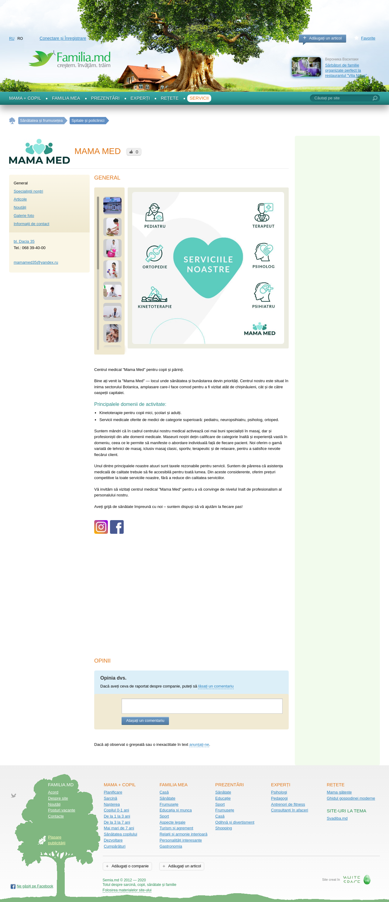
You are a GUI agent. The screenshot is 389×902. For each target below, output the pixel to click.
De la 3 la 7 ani (117, 822)
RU (11, 38)
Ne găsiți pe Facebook (35, 886)
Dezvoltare (113, 840)
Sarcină (110, 798)
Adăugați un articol (325, 38)
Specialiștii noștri (28, 191)
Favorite (368, 38)
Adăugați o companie (130, 866)
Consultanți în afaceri (289, 810)
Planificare (113, 792)
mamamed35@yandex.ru (36, 262)
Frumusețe (169, 804)
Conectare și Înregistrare (63, 38)
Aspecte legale (172, 822)
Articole (20, 199)
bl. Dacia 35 (24, 241)
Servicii (199, 98)
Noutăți (20, 207)
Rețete (170, 98)
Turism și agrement (176, 828)
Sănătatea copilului (120, 834)
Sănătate (167, 798)
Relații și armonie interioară (184, 834)
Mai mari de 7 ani (119, 828)
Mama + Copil (25, 98)
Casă (164, 792)
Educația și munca (176, 810)
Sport (164, 816)
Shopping (223, 828)
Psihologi (279, 792)
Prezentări (105, 98)
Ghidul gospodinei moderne (351, 798)
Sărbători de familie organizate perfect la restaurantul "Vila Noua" (346, 70)
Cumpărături (115, 846)
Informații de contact (31, 223)
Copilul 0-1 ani (116, 810)
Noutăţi (54, 804)
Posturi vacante (61, 810)
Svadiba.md (337, 818)
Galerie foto (24, 215)
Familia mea (66, 98)
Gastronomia (171, 846)
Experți (140, 98)
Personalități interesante (181, 840)
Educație (223, 798)
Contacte (56, 816)
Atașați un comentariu (145, 720)
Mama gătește (339, 792)
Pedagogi (279, 798)
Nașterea (112, 804)
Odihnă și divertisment (234, 822)
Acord (53, 792)
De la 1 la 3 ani (117, 816)
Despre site (58, 798)
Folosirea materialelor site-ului (127, 890)
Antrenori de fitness (288, 804)
